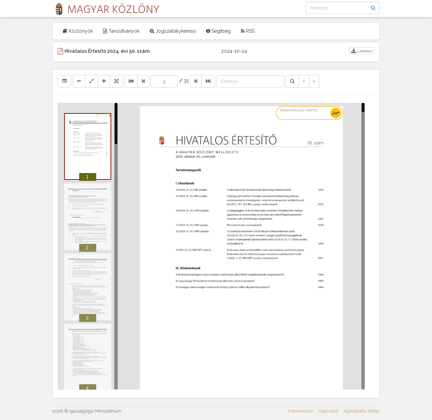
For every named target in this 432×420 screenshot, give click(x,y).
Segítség (218, 31)
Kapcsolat (328, 411)
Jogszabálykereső (173, 31)
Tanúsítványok (121, 31)
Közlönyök (78, 31)
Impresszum (301, 411)
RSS (248, 31)
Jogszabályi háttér (361, 411)
